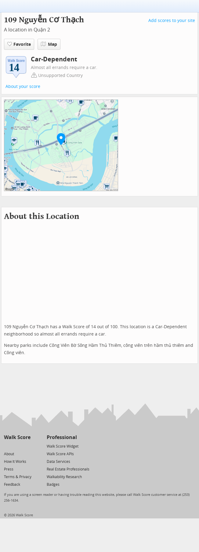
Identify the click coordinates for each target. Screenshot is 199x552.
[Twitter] (7, 445)
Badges (53, 484)
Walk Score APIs (60, 454)
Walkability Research (64, 477)
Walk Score (17, 437)
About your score (22, 86)
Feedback (12, 484)
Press (8, 469)
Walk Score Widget (62, 446)
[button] (61, 139)
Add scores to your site (171, 20)
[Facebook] (16, 445)
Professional (62, 437)
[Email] (26, 445)
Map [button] (49, 44)
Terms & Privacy (17, 477)
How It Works (15, 461)
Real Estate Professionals (68, 469)
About (9, 454)
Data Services (58, 461)
